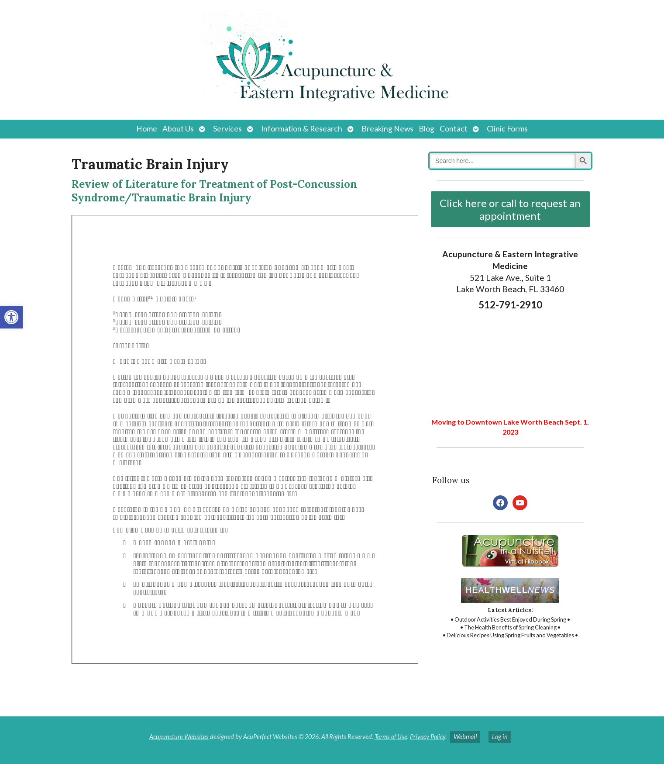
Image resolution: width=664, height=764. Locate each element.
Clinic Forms (507, 128)
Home (146, 128)
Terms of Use (391, 736)
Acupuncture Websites (179, 736)
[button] (11, 317)
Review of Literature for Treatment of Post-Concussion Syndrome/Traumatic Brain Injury (214, 190)
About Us (178, 128)
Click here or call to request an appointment (510, 209)
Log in (500, 736)
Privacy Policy (427, 736)
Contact (454, 128)
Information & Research (301, 128)
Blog (426, 128)
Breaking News (387, 128)
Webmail (465, 736)
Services (227, 128)
